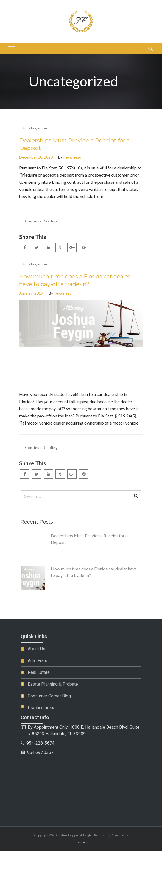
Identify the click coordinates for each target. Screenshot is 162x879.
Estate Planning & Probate (53, 684)
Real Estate (39, 672)
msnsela (81, 842)
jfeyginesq (72, 157)
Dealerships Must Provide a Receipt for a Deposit (74, 144)
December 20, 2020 (36, 157)
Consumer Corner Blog (49, 696)
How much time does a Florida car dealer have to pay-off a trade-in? (74, 280)
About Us (36, 648)
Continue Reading (41, 221)
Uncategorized (35, 128)
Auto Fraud (38, 660)
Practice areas (41, 707)
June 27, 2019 (31, 293)
